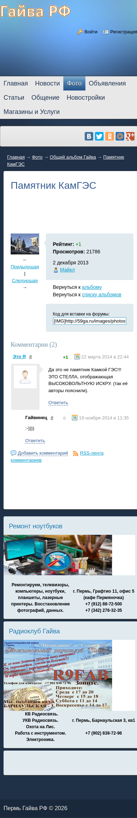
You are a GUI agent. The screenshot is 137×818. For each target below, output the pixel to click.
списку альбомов (101, 294)
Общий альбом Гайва (73, 157)
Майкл (67, 270)
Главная (16, 157)
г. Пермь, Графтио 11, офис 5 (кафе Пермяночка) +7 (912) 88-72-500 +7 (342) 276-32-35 (103, 601)
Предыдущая (25, 266)
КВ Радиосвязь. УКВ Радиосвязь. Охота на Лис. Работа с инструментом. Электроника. (40, 727)
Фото (37, 157)
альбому (92, 287)
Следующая (25, 280)
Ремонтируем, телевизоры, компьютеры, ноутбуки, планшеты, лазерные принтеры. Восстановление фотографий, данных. (40, 597)
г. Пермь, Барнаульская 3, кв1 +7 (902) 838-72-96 (103, 727)
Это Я (19, 356)
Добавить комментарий (43, 453)
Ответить (58, 402)
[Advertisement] (72, 217)
